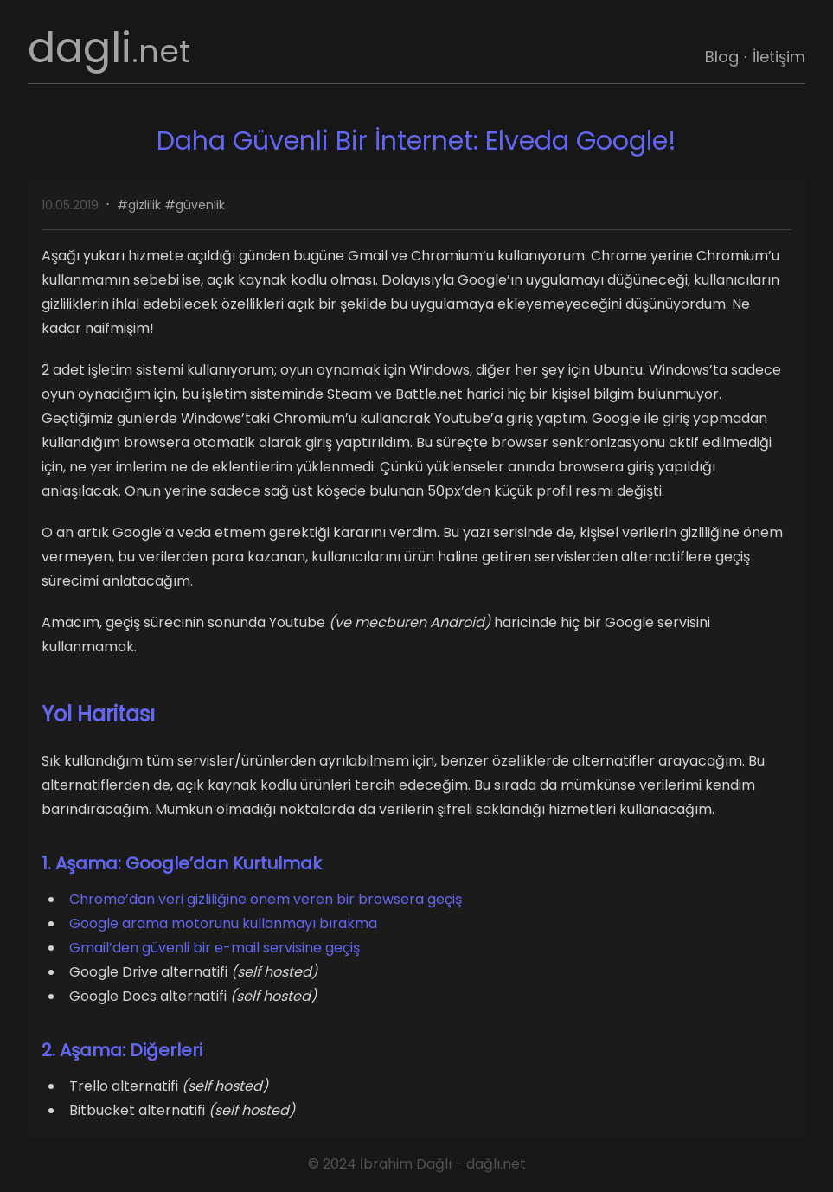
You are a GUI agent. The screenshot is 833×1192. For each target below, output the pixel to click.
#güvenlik (194, 205)
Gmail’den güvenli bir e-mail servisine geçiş (214, 948)
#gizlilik (139, 205)
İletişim (779, 56)
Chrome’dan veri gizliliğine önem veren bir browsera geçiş (265, 899)
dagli (109, 48)
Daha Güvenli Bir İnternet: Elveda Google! (416, 141)
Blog (722, 56)
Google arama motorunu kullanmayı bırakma (223, 923)
